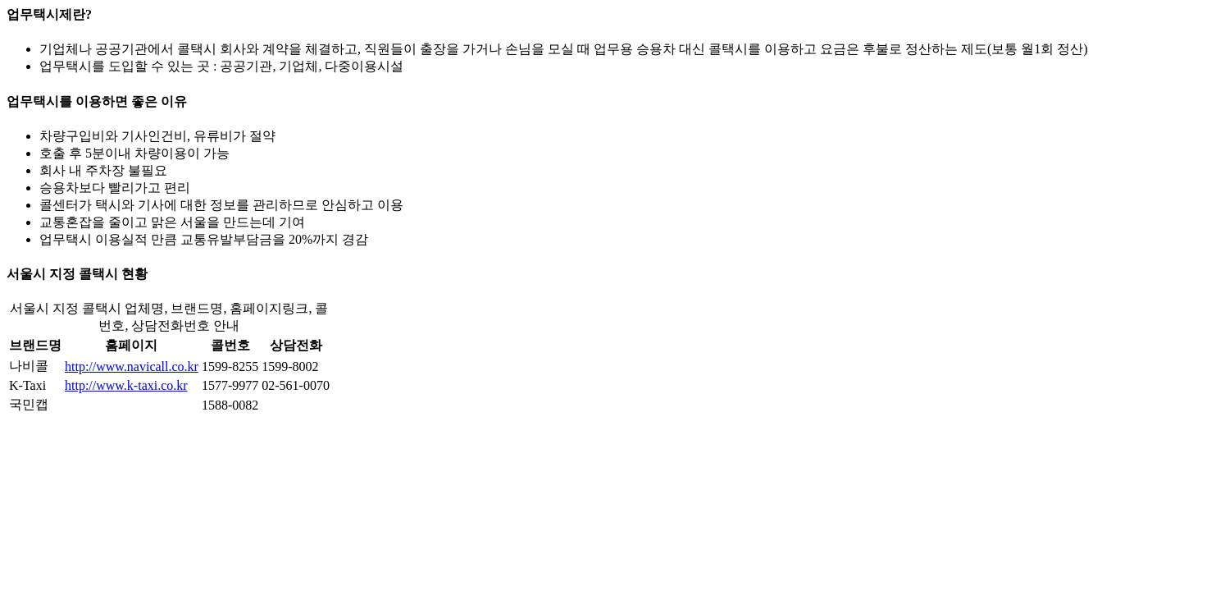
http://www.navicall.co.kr (131, 366)
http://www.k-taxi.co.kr (126, 385)
